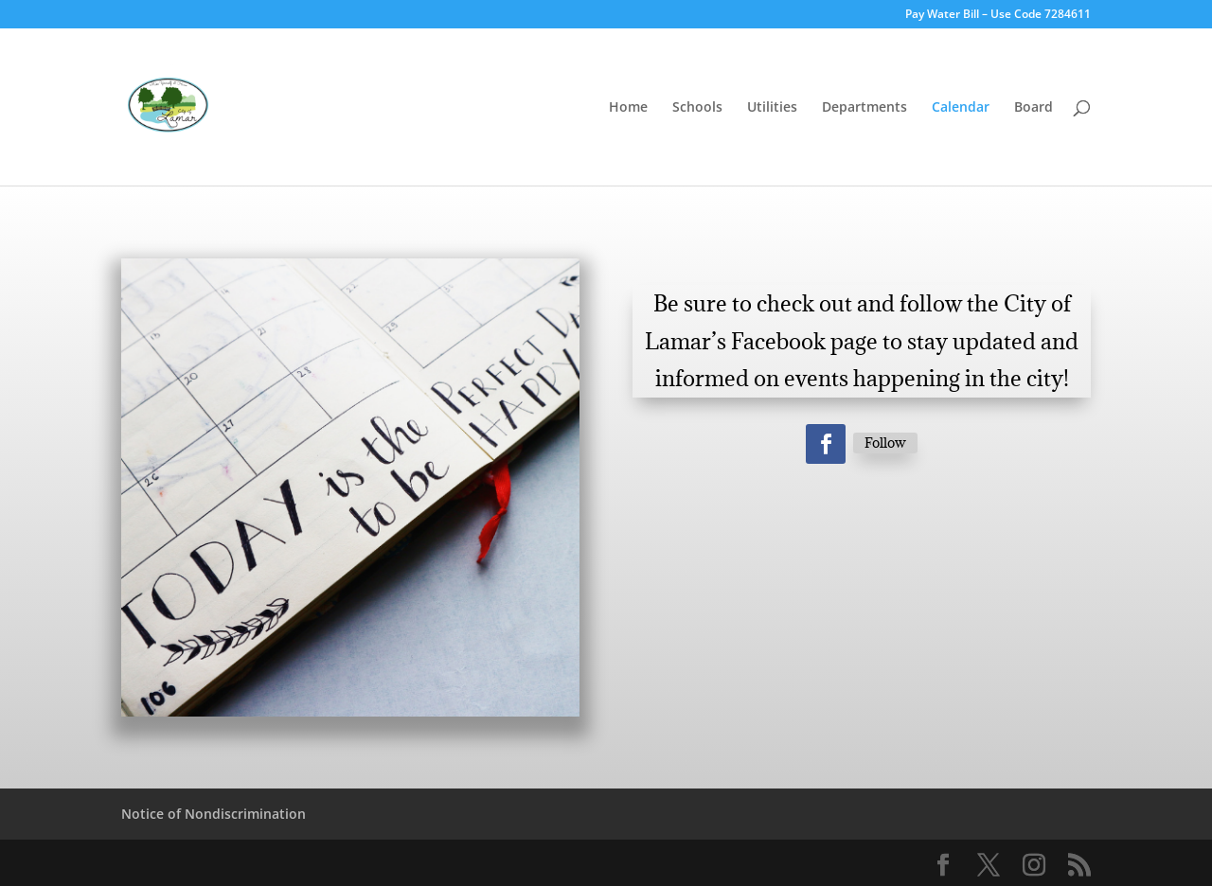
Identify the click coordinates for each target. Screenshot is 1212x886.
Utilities (772, 107)
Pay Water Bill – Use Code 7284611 (998, 15)
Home (628, 107)
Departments (864, 107)
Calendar (960, 107)
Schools (697, 107)
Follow (885, 443)
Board (1033, 107)
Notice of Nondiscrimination (213, 814)
